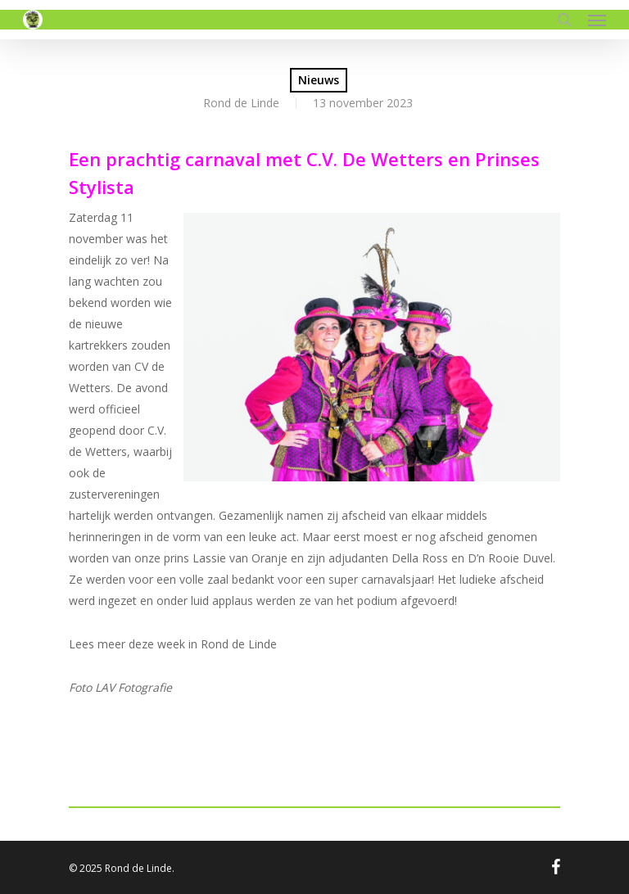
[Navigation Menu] (597, 19)
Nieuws (318, 80)
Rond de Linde (241, 103)
